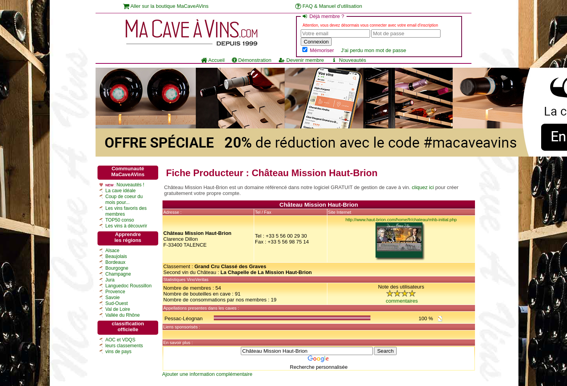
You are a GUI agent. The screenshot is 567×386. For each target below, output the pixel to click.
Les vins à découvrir (126, 226)
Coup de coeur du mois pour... (124, 199)
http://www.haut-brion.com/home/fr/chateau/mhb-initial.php (401, 219)
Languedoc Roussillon (128, 286)
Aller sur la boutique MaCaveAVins (166, 6)
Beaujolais (116, 256)
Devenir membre (301, 60)
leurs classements (124, 345)
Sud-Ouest (116, 303)
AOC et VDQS (120, 340)
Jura (109, 280)
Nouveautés (348, 60)
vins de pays (118, 351)
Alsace (112, 250)
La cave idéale (120, 190)
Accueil (213, 60)
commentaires (402, 301)
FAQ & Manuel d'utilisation (328, 6)
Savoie (112, 297)
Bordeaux (115, 262)
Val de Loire (117, 309)
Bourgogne (116, 268)
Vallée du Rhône (122, 315)
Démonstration (251, 60)
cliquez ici (423, 187)
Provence (115, 291)
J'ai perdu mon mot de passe (373, 50)
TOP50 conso (119, 220)
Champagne (118, 274)
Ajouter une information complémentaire (207, 374)
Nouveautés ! (130, 185)
